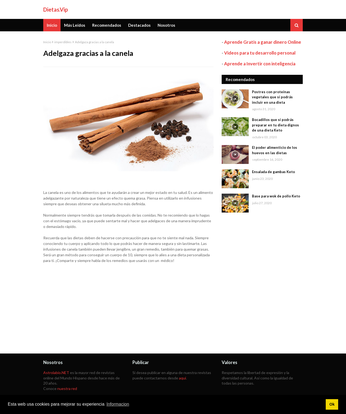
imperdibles (63, 42)
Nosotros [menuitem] (166, 25)
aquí (182, 378)
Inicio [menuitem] (52, 25)
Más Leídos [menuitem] (74, 25)
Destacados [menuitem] (139, 25)
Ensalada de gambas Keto (273, 172)
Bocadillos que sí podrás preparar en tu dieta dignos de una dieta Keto (275, 124)
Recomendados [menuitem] (106, 25)
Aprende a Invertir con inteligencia (259, 63)
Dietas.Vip (55, 9)
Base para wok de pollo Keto (276, 196)
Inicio (47, 42)
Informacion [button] (118, 404)
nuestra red (67, 388)
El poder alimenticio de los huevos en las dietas (274, 150)
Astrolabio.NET (56, 372)
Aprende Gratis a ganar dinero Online (262, 42)
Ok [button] (331, 404)
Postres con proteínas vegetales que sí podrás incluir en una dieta (272, 97)
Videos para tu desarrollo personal (259, 53)
